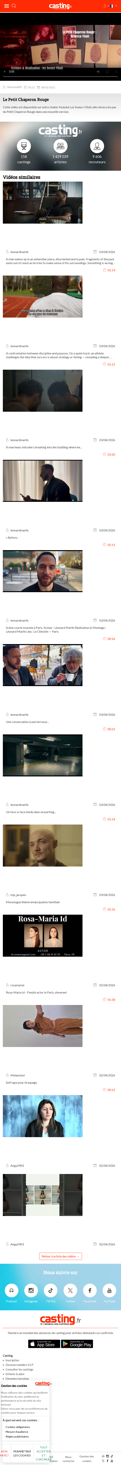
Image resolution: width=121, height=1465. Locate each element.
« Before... (12, 537)
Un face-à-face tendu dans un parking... (31, 812)
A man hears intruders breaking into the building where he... (44, 447)
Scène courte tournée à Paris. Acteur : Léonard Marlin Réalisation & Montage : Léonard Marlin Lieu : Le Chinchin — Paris (56, 629)
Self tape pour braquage (21, 1082)
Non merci (9, 1453)
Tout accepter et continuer (49, 1453)
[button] (106, 6)
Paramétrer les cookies (27, 1453)
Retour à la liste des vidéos (59, 1256)
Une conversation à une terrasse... (27, 722)
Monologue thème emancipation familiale (33, 902)
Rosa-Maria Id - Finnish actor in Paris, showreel (36, 992)
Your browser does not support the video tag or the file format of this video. (60, 46)
